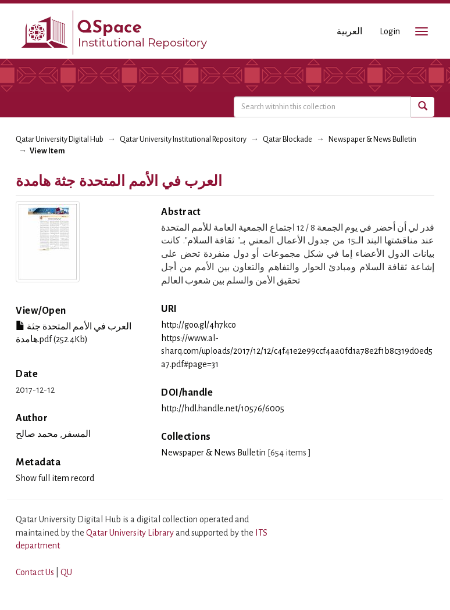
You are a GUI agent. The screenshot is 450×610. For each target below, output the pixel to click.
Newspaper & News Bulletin (372, 139)
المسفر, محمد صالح (53, 434)
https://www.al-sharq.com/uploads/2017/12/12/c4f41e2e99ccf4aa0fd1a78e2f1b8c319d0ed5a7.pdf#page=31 (297, 351)
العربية (349, 31)
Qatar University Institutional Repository (183, 139)
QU (66, 572)
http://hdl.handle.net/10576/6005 (222, 408)
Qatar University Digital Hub (59, 139)
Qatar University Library (131, 532)
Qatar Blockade (287, 139)
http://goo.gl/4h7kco (198, 324)
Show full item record (55, 478)
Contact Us (35, 572)
